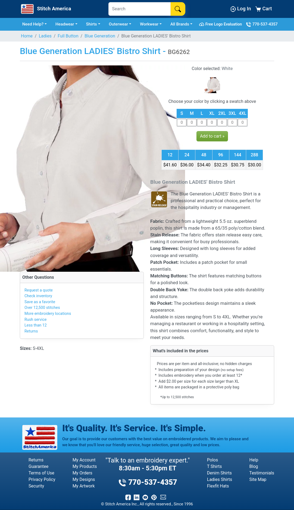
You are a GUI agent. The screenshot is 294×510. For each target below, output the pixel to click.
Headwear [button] (64, 24)
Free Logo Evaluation (221, 24)
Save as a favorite (39, 302)
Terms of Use (41, 473)
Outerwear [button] (118, 24)
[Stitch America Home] (45, 9)
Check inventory (38, 296)
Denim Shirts (219, 473)
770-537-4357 (261, 24)
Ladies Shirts (219, 479)
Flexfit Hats (218, 486)
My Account (84, 460)
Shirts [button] (91, 24)
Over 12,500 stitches (42, 307)
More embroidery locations (47, 313)
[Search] (139, 9)
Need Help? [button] (32, 24)
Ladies (45, 36)
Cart (263, 9)
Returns (31, 331)
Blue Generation (100, 36)
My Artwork (84, 486)
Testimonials (261, 473)
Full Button (68, 36)
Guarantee (38, 466)
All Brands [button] (179, 24)
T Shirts (214, 466)
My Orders (82, 473)
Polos (212, 460)
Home (27, 36)
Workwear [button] (149, 24)
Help (253, 460)
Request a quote (38, 290)
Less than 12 (35, 325)
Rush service (35, 319)
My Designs (84, 479)
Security (36, 486)
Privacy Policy (42, 479)
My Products (85, 466)
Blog (253, 466)
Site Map (258, 479)
